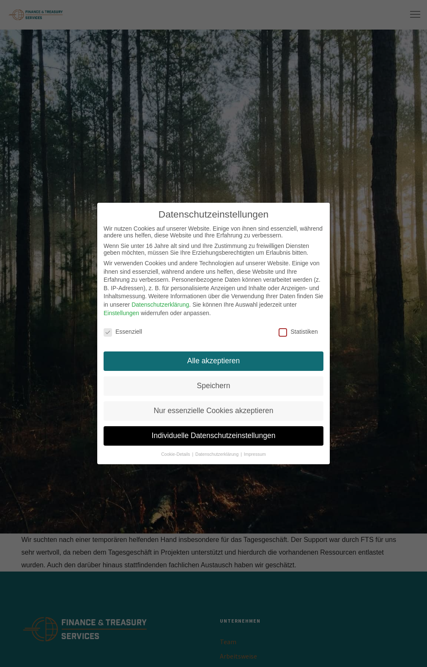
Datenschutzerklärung (160, 303)
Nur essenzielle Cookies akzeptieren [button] (213, 410)
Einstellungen (121, 311)
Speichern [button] (213, 385)
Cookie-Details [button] (176, 452)
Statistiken (298, 330)
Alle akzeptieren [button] (213, 360)
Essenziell (123, 330)
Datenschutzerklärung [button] (217, 452)
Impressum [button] (255, 452)
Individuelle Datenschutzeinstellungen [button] (214, 434)
